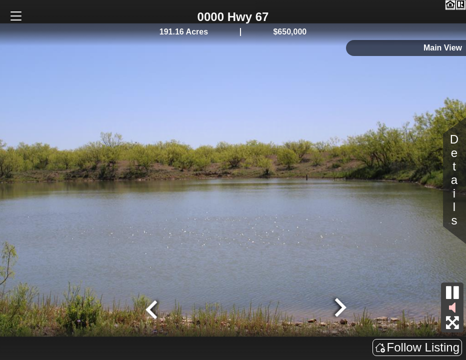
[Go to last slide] (153, 308)
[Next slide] (339, 308)
